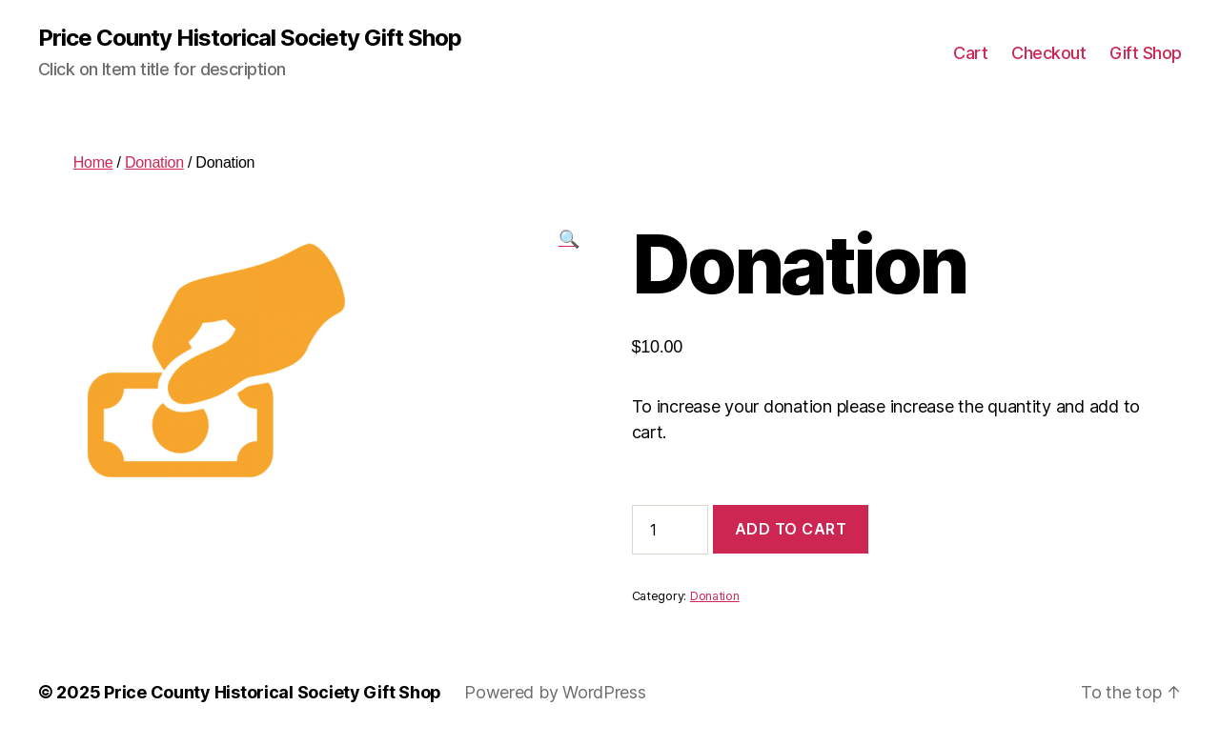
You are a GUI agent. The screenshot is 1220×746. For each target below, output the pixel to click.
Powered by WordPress (555, 692)
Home (93, 162)
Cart (970, 53)
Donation (154, 162)
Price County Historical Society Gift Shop (249, 38)
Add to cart (791, 528)
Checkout (1048, 53)
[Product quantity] (670, 529)
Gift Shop (1145, 53)
